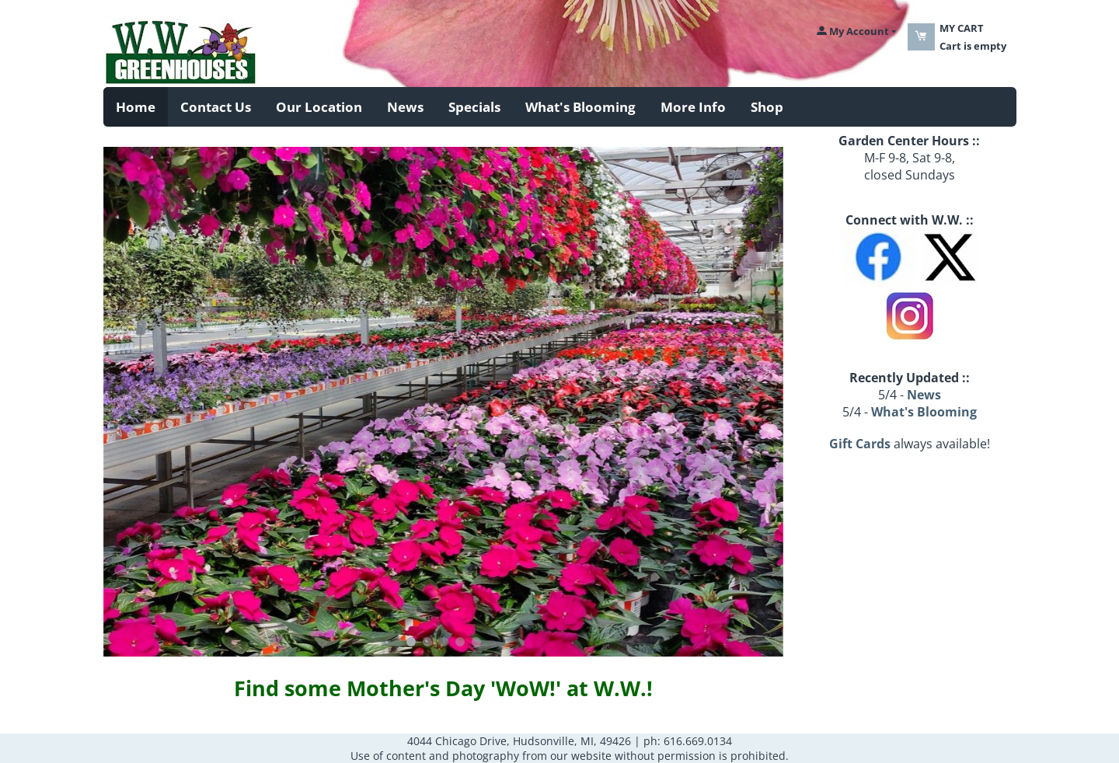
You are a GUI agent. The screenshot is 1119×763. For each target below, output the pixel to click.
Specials (474, 107)
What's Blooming (580, 107)
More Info (693, 107)
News (405, 107)
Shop (767, 107)
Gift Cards (860, 443)
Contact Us (215, 107)
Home (135, 107)
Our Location (319, 107)
